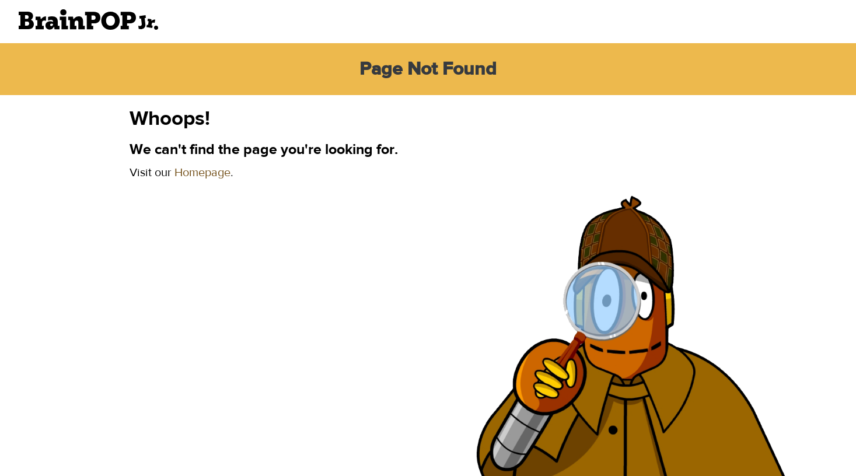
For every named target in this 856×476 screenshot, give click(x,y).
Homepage (202, 172)
